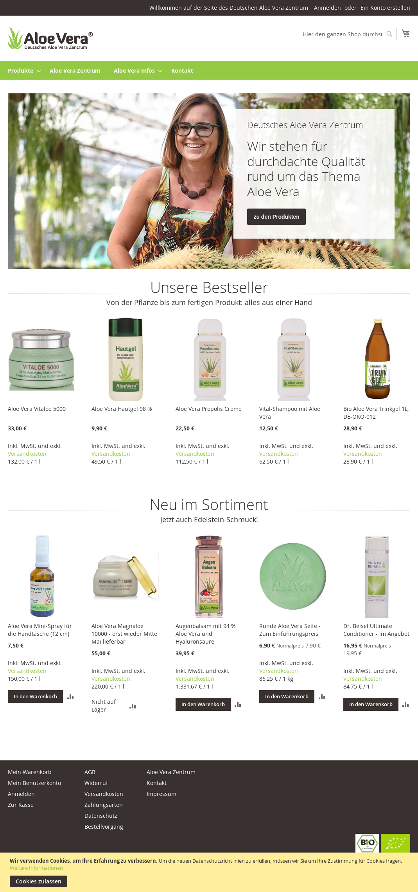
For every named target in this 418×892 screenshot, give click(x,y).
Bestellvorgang (103, 826)
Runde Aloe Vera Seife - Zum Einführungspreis (290, 629)
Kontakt (157, 783)
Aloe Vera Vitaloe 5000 (37, 408)
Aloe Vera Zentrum (171, 772)
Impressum (161, 793)
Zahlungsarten (103, 804)
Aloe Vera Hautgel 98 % (121, 408)
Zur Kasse (21, 804)
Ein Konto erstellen (385, 7)
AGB (89, 772)
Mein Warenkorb (30, 772)
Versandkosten (27, 453)
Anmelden (327, 7)
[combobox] (347, 34)
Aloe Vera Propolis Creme (209, 408)
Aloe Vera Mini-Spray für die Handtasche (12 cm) (40, 629)
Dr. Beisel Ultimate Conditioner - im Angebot (376, 629)
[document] (210, 872)
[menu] (209, 70)
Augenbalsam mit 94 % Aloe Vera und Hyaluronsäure (206, 633)
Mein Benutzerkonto (34, 783)
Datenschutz (100, 815)
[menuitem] (22, 70)
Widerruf (96, 783)
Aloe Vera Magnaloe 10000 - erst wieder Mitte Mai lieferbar (124, 633)
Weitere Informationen (36, 867)
